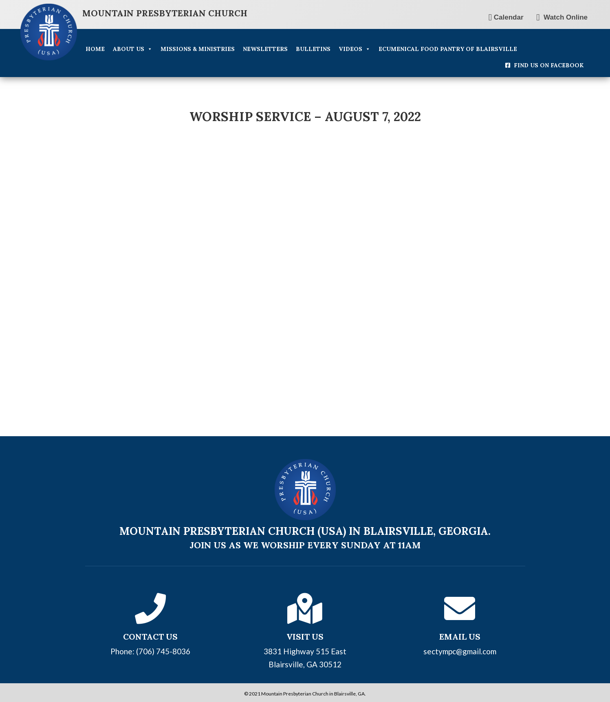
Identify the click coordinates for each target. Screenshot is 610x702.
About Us (132, 49)
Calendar (506, 17)
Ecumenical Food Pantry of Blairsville (448, 49)
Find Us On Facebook (549, 65)
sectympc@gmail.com (459, 647)
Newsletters (265, 49)
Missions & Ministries (198, 49)
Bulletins (313, 49)
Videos (354, 49)
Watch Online (562, 17)
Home (95, 49)
